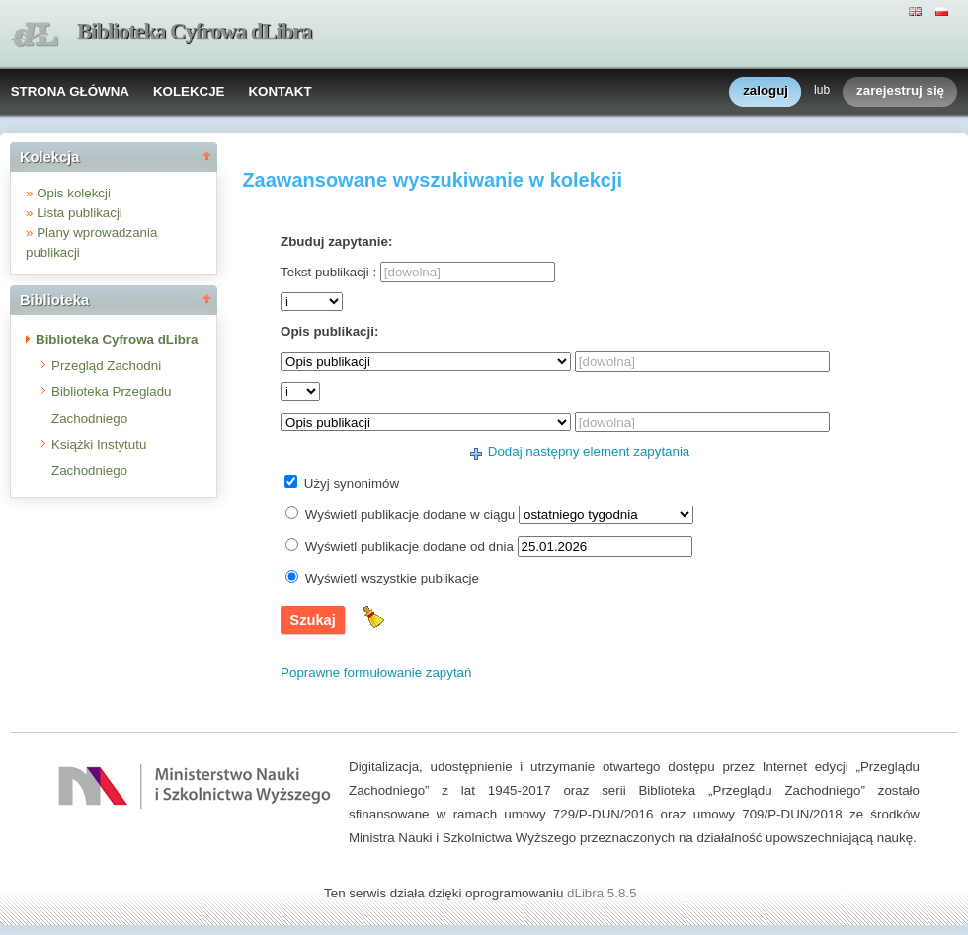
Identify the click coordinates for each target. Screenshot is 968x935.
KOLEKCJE (189, 91)
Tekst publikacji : (328, 272)
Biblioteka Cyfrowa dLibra (194, 31)
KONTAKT (279, 91)
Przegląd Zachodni (106, 365)
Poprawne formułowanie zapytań (376, 672)
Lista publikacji (79, 212)
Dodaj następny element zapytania (589, 451)
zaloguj (765, 91)
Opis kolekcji (74, 193)
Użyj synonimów (351, 483)
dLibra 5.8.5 (603, 893)
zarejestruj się (900, 91)
